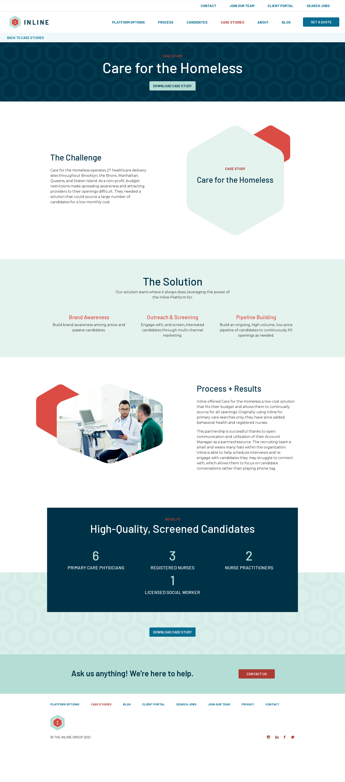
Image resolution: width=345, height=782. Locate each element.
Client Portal (281, 6)
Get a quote (321, 22)
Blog (286, 22)
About (263, 22)
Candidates (197, 22)
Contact (208, 6)
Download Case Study (172, 86)
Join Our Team (241, 6)
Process (165, 22)
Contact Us (257, 674)
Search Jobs (318, 6)
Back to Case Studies (25, 37)
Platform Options (128, 22)
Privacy (248, 704)
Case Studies (232, 22)
